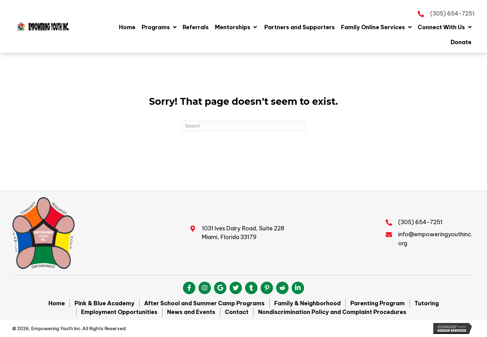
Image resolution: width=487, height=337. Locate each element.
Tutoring (426, 303)
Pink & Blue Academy (104, 303)
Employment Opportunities (119, 312)
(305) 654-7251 (452, 13)
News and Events (191, 312)
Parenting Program (377, 303)
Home (56, 303)
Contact (236, 312)
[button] (189, 288)
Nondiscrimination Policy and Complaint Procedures (332, 312)
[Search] (243, 126)
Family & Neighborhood (307, 303)
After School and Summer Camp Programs (204, 303)
